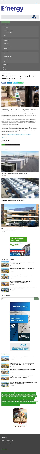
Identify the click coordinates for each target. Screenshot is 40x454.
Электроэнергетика (8, 53)
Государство (5, 24)
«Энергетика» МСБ (8, 32)
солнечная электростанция (7, 403)
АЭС (3, 392)
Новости (9, 73)
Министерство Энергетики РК (16, 396)
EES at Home (4, 69)
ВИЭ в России (4, 394)
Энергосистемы (5, 51)
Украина (11, 397)
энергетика (18, 404)
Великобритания (11, 394)
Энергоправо (6, 43)
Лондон (11, 144)
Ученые (16, 397)
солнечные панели (25, 403)
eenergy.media (8, 441)
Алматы (12, 392)
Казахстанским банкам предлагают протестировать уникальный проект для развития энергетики (23, 288)
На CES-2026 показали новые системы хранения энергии (14, 173)
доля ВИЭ (4, 401)
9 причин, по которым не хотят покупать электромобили (19, 134)
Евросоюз (28, 394)
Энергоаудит (6, 40)
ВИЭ (20, 392)
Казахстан (33, 394)
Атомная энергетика (8, 56)
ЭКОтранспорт (5, 64)
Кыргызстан (8, 396)
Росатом (24, 396)
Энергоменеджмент (6, 37)
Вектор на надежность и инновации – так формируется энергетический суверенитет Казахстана (21, 282)
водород (19, 399)
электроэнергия (11, 404)
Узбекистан (7, 397)
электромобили (16, 144)
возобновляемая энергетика (27, 399)
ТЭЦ (3, 397)
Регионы (6, 27)
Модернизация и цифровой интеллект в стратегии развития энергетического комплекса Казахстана (22, 275)
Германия (20, 394)
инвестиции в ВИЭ (23, 401)
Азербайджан (7, 392)
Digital (3, 67)
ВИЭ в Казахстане (32, 392)
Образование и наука (8, 29)
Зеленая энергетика (8, 61)
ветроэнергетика (13, 399)
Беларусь (16, 392)
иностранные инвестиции (33, 401)
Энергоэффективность (31, 397)
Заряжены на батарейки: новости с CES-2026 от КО (13, 200)
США (32, 396)
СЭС (35, 396)
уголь (35, 403)
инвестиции (17, 401)
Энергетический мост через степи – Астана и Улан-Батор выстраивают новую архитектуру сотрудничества (22, 269)
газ (33, 399)
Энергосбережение (8, 45)
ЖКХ (5, 35)
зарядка (7, 144)
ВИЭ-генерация (25, 392)
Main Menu (6, 21)
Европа (24, 394)
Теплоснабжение (7, 59)
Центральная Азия (22, 397)
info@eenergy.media (8, 440)
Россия (29, 396)
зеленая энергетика (10, 401)
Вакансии (6, 48)
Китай (3, 396)
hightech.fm (3, 137)
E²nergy (9, 80)
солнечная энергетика (17, 403)
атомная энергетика (5, 399)
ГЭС (16, 394)
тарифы (31, 403)
